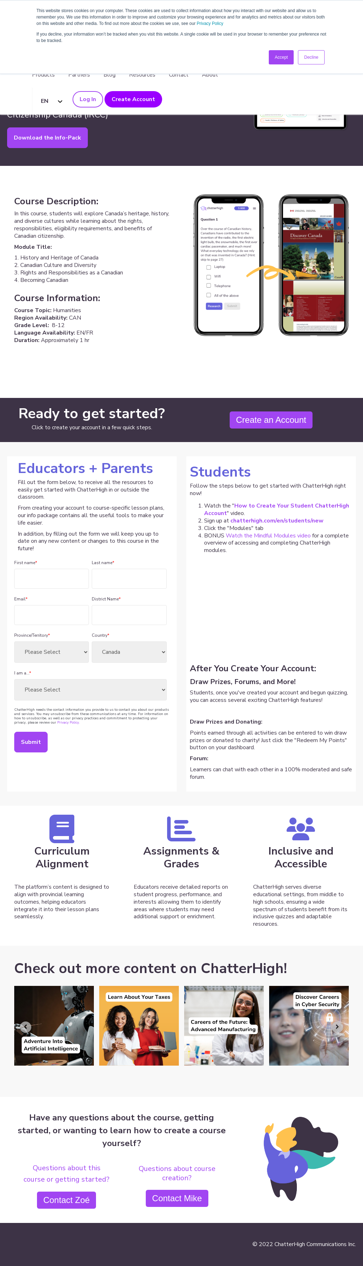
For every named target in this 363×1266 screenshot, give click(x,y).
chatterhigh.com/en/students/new (277, 521)
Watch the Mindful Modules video (268, 536)
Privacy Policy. (68, 722)
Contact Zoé (66, 1200)
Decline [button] (311, 57)
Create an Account (271, 420)
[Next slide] (337, 1027)
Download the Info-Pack (47, 138)
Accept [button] (281, 57)
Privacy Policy (210, 23)
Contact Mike (177, 1198)
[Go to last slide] (25, 1027)
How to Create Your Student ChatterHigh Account (276, 509)
